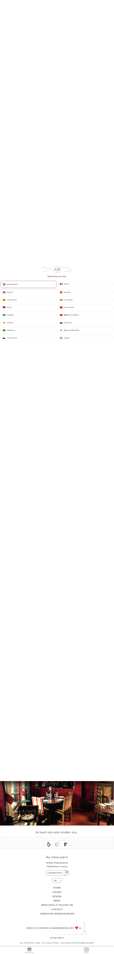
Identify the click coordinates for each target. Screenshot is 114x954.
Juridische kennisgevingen (57, 913)
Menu (57, 900)
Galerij (57, 892)
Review (57, 896)
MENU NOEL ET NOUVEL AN (57, 905)
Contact (57, 909)
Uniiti (60, 938)
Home (57, 887)
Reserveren (29, 950)
